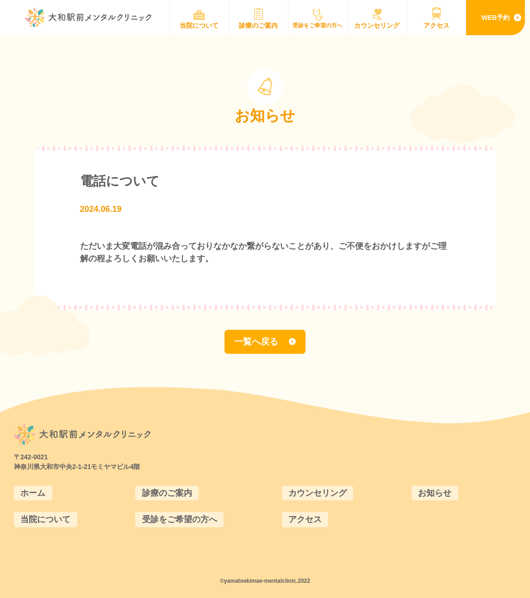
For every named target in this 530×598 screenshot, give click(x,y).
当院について (45, 519)
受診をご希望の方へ (179, 519)
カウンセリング (317, 493)
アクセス (305, 519)
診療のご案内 (167, 493)
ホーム (32, 493)
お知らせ (434, 493)
